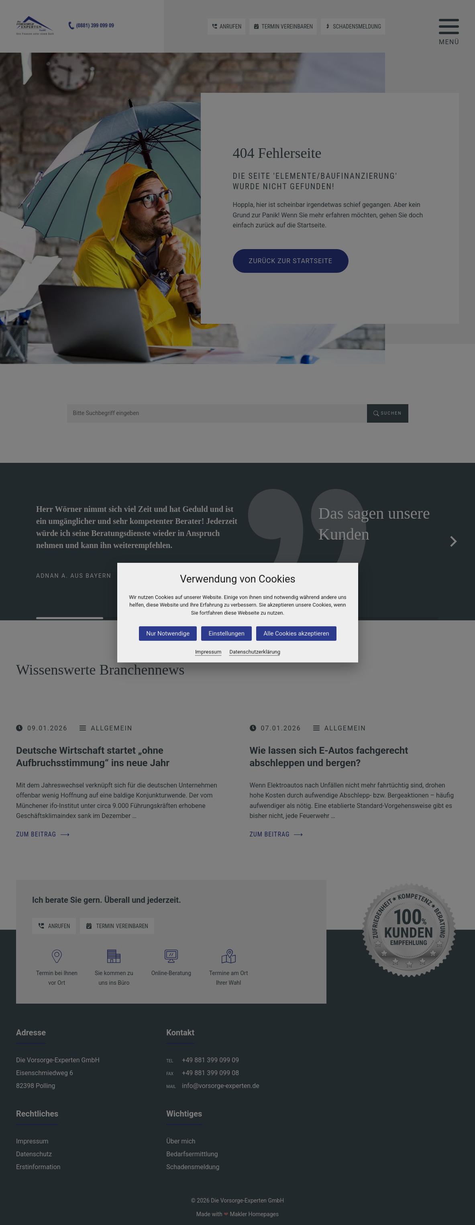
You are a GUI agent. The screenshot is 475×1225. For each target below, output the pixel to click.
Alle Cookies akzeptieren (296, 633)
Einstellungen (226, 633)
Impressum (208, 652)
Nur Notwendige (168, 633)
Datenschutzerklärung (254, 652)
